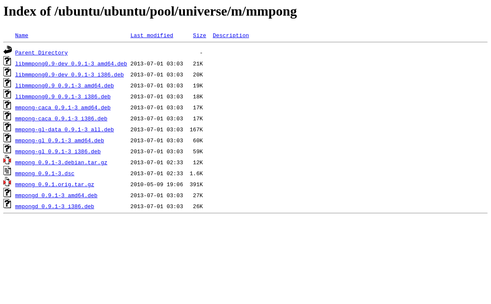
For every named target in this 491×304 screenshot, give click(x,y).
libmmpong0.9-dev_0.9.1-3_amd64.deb (71, 63)
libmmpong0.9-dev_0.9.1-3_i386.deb (69, 74)
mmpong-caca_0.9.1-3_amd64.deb (63, 107)
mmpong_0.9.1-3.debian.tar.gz (61, 162)
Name (21, 35)
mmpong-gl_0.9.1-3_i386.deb (58, 151)
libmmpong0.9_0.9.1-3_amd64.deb (64, 85)
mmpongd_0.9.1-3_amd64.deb (56, 195)
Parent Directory (41, 52)
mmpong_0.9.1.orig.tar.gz (54, 184)
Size (199, 35)
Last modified (151, 35)
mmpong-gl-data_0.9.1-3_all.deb (64, 129)
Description (231, 35)
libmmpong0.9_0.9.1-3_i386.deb (63, 96)
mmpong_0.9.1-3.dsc (44, 173)
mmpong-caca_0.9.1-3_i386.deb (61, 118)
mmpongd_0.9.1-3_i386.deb (54, 206)
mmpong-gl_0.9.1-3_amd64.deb (59, 140)
